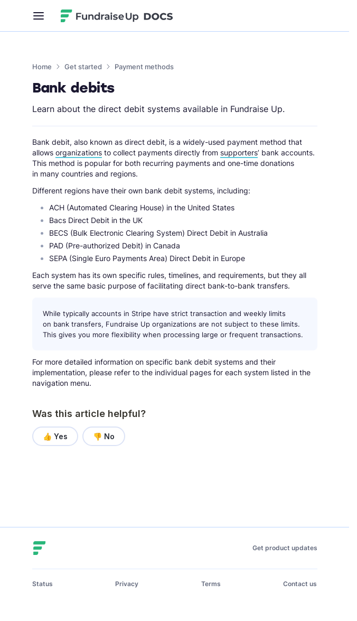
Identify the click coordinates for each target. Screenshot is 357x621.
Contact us (300, 584)
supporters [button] (239, 152)
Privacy (126, 584)
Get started (83, 66)
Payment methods (144, 66)
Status (42, 584)
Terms (211, 584)
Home (42, 66)
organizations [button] (78, 152)
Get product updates (284, 548)
